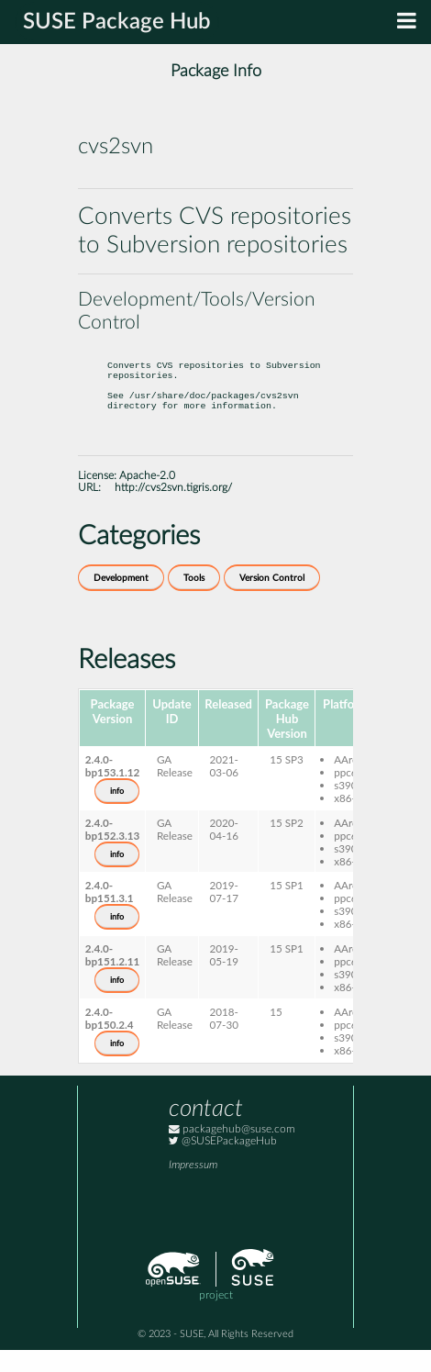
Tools (193, 600)
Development (121, 600)
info (117, 813)
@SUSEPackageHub (223, 1163)
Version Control (271, 600)
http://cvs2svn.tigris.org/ (173, 510)
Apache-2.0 (147, 498)
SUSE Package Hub (117, 22)
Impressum (193, 1187)
